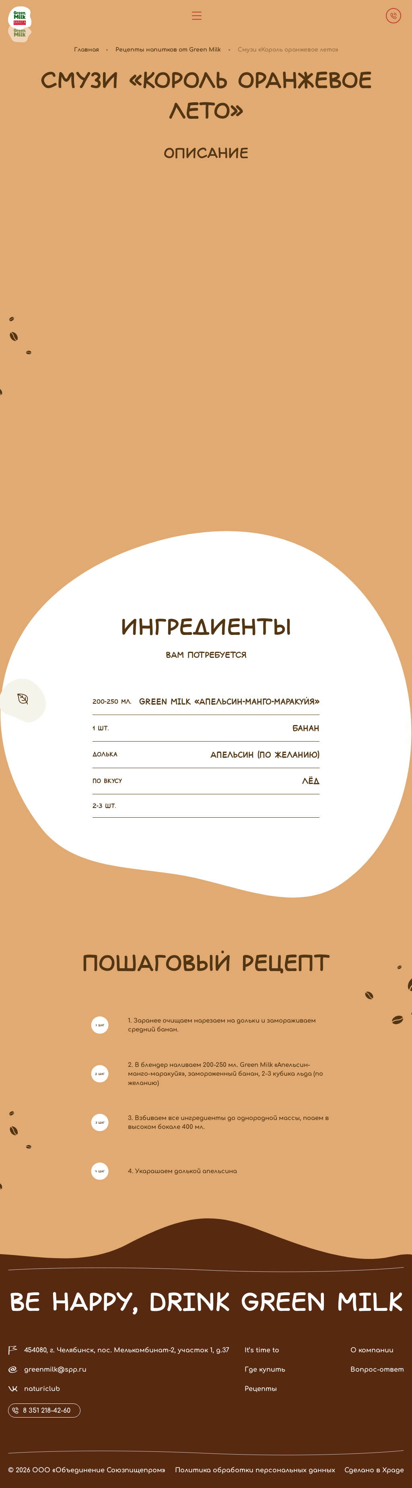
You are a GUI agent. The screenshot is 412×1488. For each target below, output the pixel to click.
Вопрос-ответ (377, 1383)
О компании (371, 1364)
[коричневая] (19, 18)
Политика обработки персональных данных (241, 1470)
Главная (86, 50)
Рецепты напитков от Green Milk (168, 50)
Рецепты (261, 1403)
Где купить (265, 1383)
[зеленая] (19, 32)
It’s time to (262, 1364)
